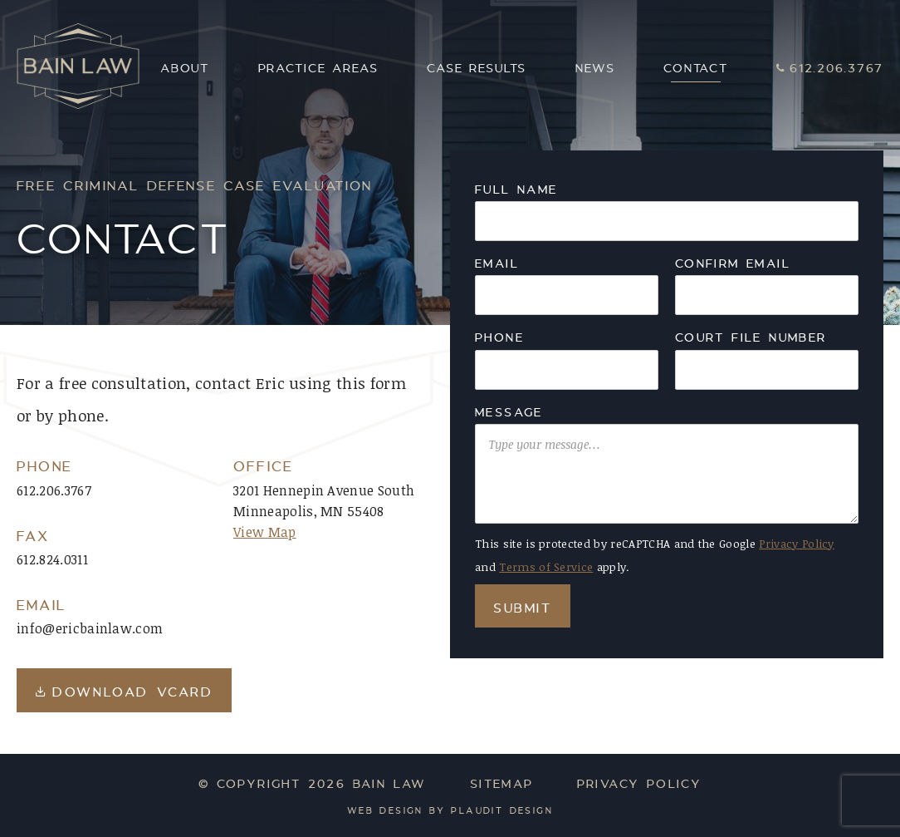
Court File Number (751, 336)
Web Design (385, 810)
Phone (499, 336)
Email (497, 262)
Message (509, 411)
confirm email (732, 262)
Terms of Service (546, 566)
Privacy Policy (796, 543)
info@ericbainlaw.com (90, 628)
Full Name (516, 188)
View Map (264, 532)
